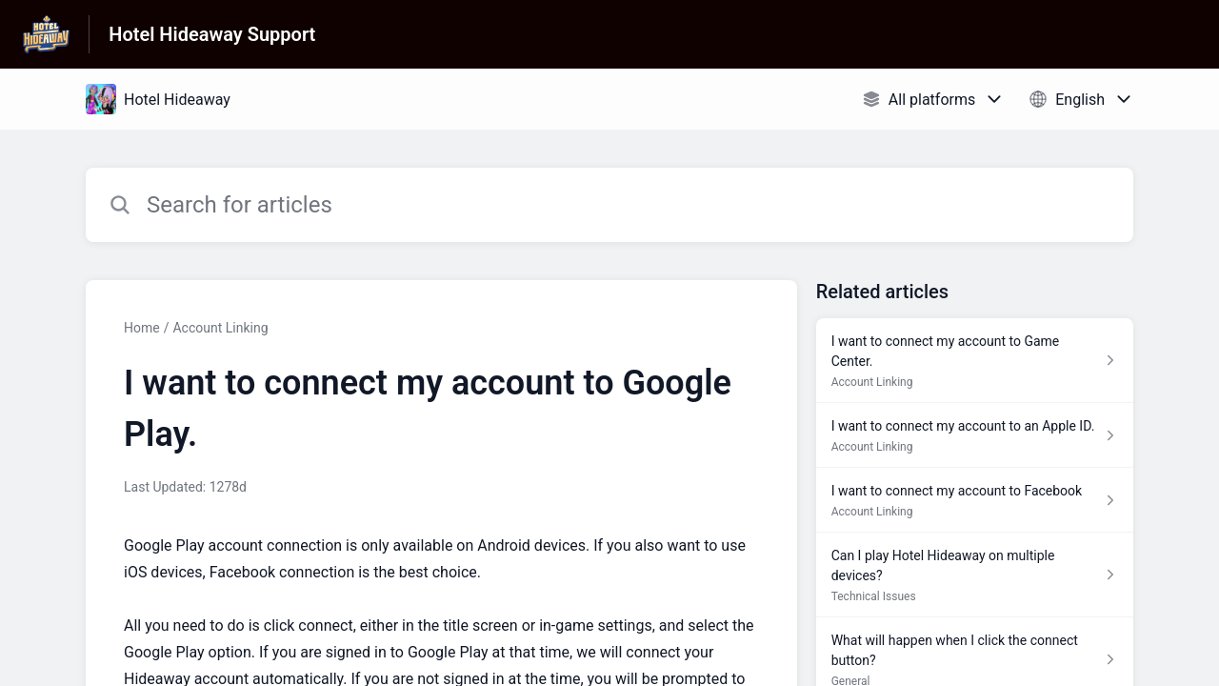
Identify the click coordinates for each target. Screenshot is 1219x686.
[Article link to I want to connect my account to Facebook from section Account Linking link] (974, 500)
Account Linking (220, 327)
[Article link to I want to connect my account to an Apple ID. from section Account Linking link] (974, 435)
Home (142, 327)
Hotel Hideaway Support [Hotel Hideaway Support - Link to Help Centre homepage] (212, 34)
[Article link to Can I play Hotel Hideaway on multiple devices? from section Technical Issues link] (974, 575)
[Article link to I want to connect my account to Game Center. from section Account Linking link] (974, 360)
